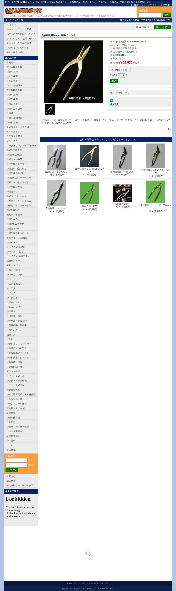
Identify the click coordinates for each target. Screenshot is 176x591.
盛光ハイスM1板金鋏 (17, 237)
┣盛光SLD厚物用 (15, 224)
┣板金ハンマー (14, 302)
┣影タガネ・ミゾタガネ (19, 343)
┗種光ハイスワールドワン (20, 205)
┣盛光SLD (12, 219)
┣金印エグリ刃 (14, 81)
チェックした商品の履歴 (19, 43)
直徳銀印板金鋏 (14, 90)
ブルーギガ (12, 141)
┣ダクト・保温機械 (17, 380)
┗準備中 (11, 440)
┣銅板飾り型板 (14, 362)
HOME (136, 5)
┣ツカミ (11, 279)
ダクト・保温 (13, 371)
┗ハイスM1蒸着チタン (18, 256)
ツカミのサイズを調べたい (20, 38)
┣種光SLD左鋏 (14, 187)
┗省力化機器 (13, 284)
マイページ (104, 583)
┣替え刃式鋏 (13, 270)
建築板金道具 (13, 390)
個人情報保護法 (70, 588)
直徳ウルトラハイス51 (18, 127)
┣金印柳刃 (12, 76)
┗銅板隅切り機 (14, 367)
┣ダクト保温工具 (15, 376)
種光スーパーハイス (17, 196)
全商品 (10, 62)
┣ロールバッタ (14, 274)
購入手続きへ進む (15, 52)
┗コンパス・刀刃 (15, 330)
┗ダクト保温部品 (15, 385)
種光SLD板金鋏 (14, 150)
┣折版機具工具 (14, 399)
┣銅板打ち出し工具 (17, 348)
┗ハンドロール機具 (17, 403)
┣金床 (10, 339)
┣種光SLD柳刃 (14, 159)
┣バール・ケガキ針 (17, 320)
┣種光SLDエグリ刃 (16, 164)
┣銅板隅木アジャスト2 (18, 357)
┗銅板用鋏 (12, 122)
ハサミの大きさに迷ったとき (21, 34)
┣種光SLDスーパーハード (20, 177)
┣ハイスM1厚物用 (16, 247)
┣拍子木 (11, 311)
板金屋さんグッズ (15, 408)
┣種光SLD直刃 (14, 154)
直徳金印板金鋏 (14, 67)
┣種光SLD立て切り (16, 168)
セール (10, 445)
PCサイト (11, 24)
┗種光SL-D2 (13, 191)
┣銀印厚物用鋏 (14, 118)
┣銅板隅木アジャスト (18, 353)
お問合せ (11, 476)
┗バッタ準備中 (14, 431)
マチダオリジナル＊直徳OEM (21, 145)
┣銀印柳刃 (12, 99)
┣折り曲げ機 (13, 417)
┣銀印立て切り (14, 108)
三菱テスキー (13, 260)
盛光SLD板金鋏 (14, 214)
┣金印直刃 (12, 71)
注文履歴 (145, 20)
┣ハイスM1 (13, 242)
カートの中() (163, 5)
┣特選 (10, 113)
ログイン (124, 20)
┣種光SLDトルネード (18, 182)
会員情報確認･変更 (160, 20)
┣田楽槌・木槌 (14, 316)
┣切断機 (11, 422)
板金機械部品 (13, 436)
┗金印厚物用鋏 (14, 85)
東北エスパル (13, 265)
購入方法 (11, 481)
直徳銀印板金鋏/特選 (126, 48)
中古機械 (11, 450)
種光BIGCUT (13, 210)
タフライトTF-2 (14, 136)
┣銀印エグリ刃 (14, 104)
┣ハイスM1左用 (15, 251)
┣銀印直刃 (12, 94)
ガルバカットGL (15, 131)
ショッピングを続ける (18, 47)
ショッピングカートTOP (19, 29)
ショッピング (147, 5)
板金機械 (11, 413)
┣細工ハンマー (14, 307)
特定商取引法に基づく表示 (20, 485)
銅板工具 (11, 334)
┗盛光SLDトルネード (18, 233)
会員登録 (134, 20)
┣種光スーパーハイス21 (19, 201)
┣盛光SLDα (13, 228)
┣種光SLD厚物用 (15, 173)
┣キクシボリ (13, 297)
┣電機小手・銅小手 (17, 325)
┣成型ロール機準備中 (18, 426)
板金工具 (11, 288)
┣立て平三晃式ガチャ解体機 (21, 394)
